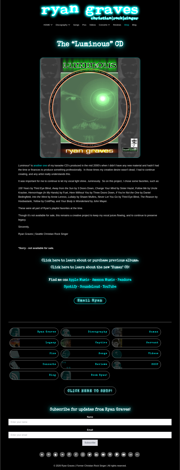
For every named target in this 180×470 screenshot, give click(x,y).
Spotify (70, 287)
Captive (101, 343)
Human (153, 332)
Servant (152, 343)
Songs (76, 25)
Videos (92, 25)
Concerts (104, 25)
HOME (48, 25)
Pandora (124, 280)
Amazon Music (103, 280)
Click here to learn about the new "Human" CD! (90, 267)
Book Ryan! (99, 375)
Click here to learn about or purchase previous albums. (90, 260)
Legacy (51, 343)
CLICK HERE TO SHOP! (90, 391)
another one (40, 165)
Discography (63, 25)
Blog (134, 25)
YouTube (109, 287)
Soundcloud (90, 287)
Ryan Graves (46, 332)
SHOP (154, 364)
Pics (84, 25)
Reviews (117, 25)
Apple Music (79, 280)
